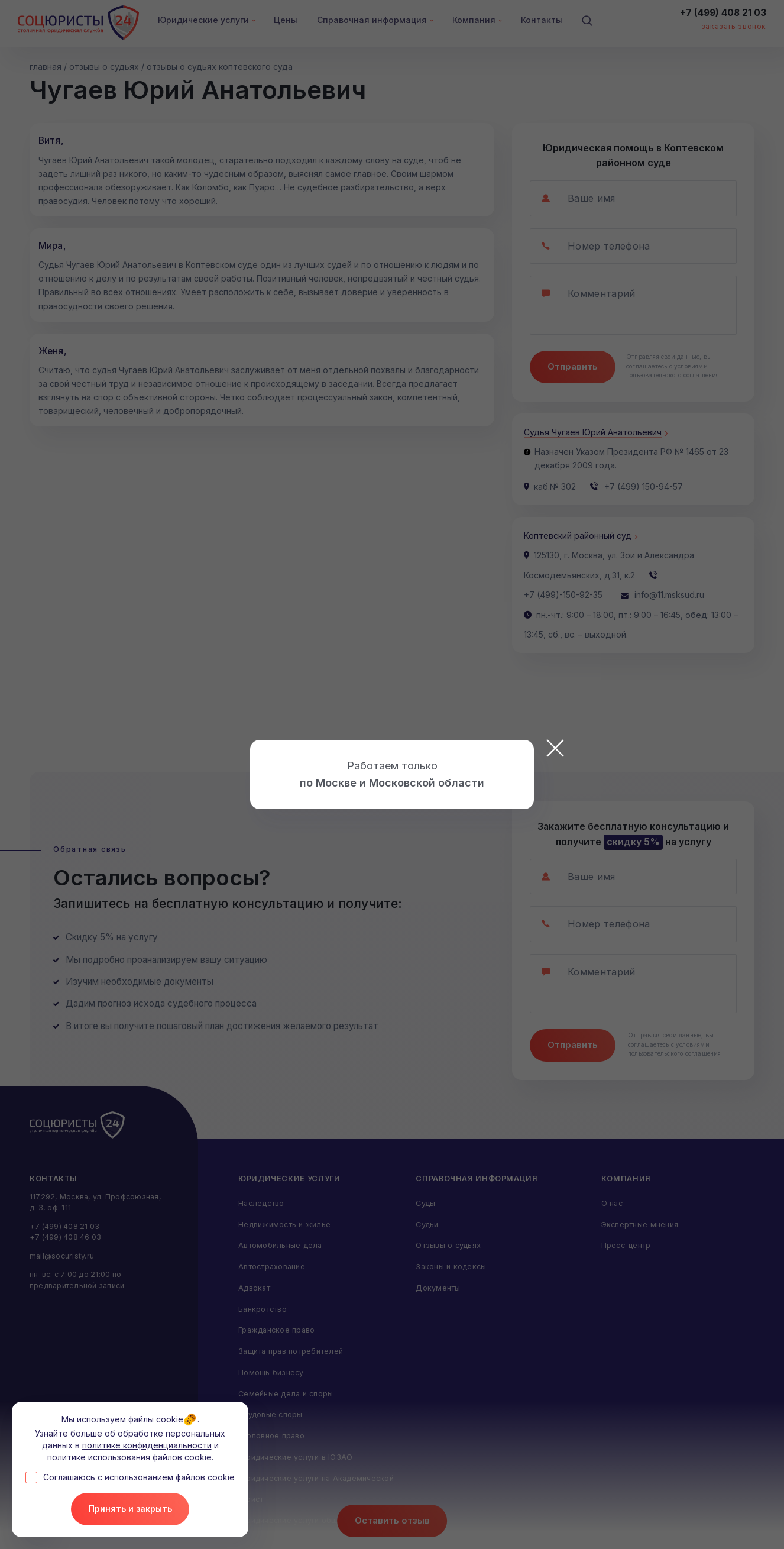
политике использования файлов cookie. (130, 1456)
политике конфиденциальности (147, 1445)
